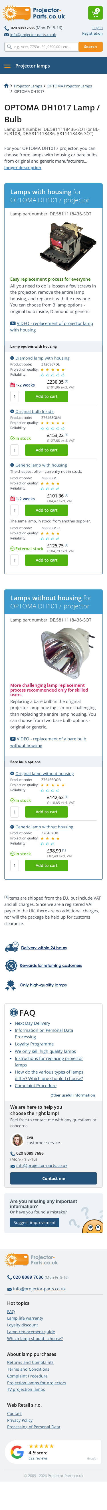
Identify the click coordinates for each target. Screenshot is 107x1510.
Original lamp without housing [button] (42, 773)
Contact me (53, 1178)
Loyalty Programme (34, 1044)
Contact (14, 1413)
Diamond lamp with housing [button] (40, 358)
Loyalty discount (22, 1325)
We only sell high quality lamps (45, 1051)
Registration (92, 33)
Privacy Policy (20, 1420)
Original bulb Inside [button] (32, 411)
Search (90, 46)
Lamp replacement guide (31, 1331)
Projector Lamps (28, 86)
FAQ (11, 1311)
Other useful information (73, 1095)
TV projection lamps (26, 1389)
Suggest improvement (35, 1222)
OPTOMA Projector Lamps (69, 86)
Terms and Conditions (28, 1369)
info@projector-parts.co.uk (30, 34)
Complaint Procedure (35, 1085)
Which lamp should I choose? (35, 1338)
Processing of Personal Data (33, 1426)
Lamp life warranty (25, 1318)
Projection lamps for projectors (36, 1382)
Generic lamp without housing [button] (41, 826)
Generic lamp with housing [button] (38, 465)
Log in (97, 27)
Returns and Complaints (30, 1362)
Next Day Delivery (32, 1023)
